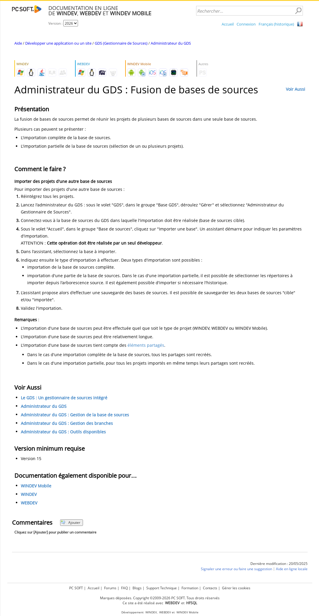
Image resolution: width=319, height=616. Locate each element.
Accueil (228, 24)
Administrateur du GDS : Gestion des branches (67, 423)
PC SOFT (76, 587)
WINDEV (29, 494)
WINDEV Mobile (36, 486)
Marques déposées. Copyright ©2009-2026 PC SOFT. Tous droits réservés (160, 597)
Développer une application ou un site (58, 43)
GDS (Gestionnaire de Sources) (121, 43)
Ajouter (70, 522)
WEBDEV (29, 503)
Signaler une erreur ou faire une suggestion (236, 568)
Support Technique (161, 587)
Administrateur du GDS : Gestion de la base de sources (75, 415)
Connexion (246, 24)
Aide (18, 43)
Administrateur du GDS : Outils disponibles (63, 432)
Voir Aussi (295, 89)
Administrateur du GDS (171, 43)
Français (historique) (276, 24)
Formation (189, 587)
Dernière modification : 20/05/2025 (279, 563)
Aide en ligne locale (292, 568)
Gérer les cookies (236, 587)
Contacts (210, 587)
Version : (55, 23)
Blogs (137, 587)
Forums (110, 587)
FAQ (124, 587)
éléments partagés (146, 345)
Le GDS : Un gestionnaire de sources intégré (64, 397)
